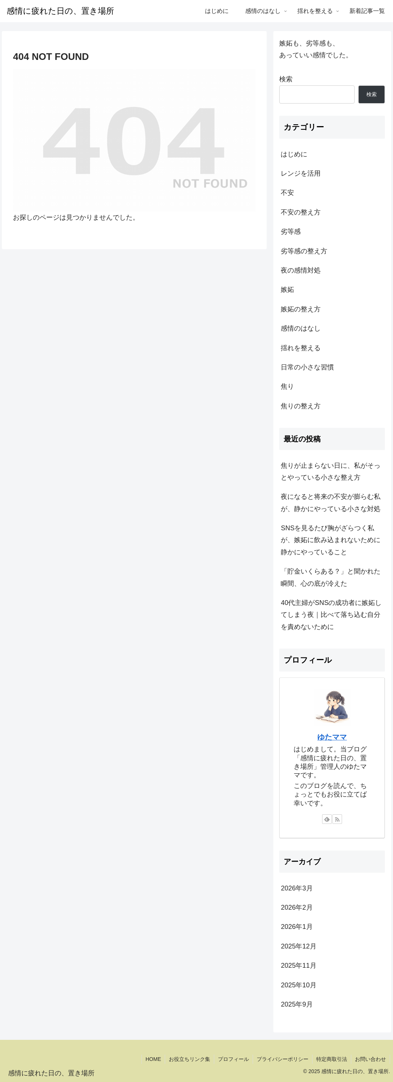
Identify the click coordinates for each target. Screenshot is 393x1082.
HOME (153, 1059)
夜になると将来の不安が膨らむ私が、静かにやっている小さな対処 (330, 502)
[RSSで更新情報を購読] (337, 819)
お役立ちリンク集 (189, 1059)
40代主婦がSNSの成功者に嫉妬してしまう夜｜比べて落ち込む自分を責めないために (331, 614)
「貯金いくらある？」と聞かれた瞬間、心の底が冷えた (330, 577)
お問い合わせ (370, 1059)
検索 (286, 79)
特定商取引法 (331, 1059)
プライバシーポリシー (282, 1059)
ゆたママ (332, 737)
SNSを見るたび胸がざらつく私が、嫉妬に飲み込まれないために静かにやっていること (330, 540)
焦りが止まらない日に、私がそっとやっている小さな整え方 (330, 471)
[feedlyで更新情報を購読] (327, 819)
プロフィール (233, 1059)
